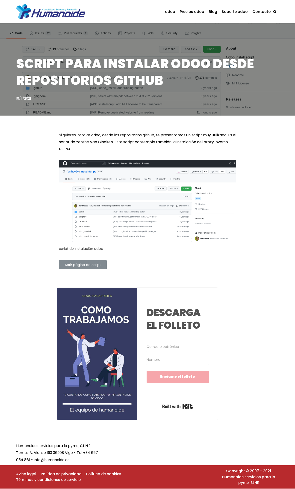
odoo (170, 11)
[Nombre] (178, 360)
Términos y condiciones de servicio (49, 480)
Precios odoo (191, 11)
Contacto (261, 11)
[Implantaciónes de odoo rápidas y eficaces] (52, 11)
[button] (275, 11)
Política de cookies (104, 474)
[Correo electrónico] (178, 347)
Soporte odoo (234, 11)
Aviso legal (26, 474)
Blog (213, 11)
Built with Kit (177, 407)
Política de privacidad (61, 474)
